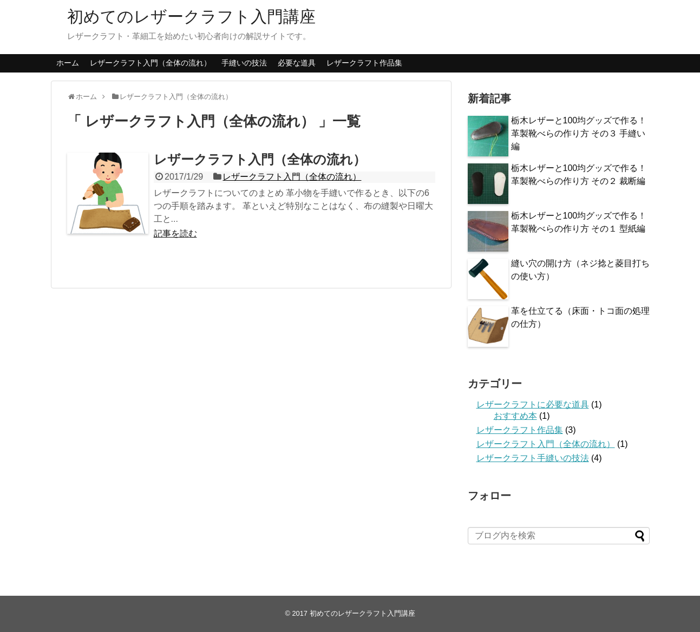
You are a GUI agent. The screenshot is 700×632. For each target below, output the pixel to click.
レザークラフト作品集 (364, 62)
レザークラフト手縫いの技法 (532, 458)
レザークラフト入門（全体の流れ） (150, 62)
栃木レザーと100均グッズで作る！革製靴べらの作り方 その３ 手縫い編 (579, 133)
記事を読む (175, 233)
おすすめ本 (515, 415)
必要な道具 (297, 62)
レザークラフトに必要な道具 (532, 404)
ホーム (67, 62)
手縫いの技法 (244, 62)
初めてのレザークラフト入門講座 (191, 16)
